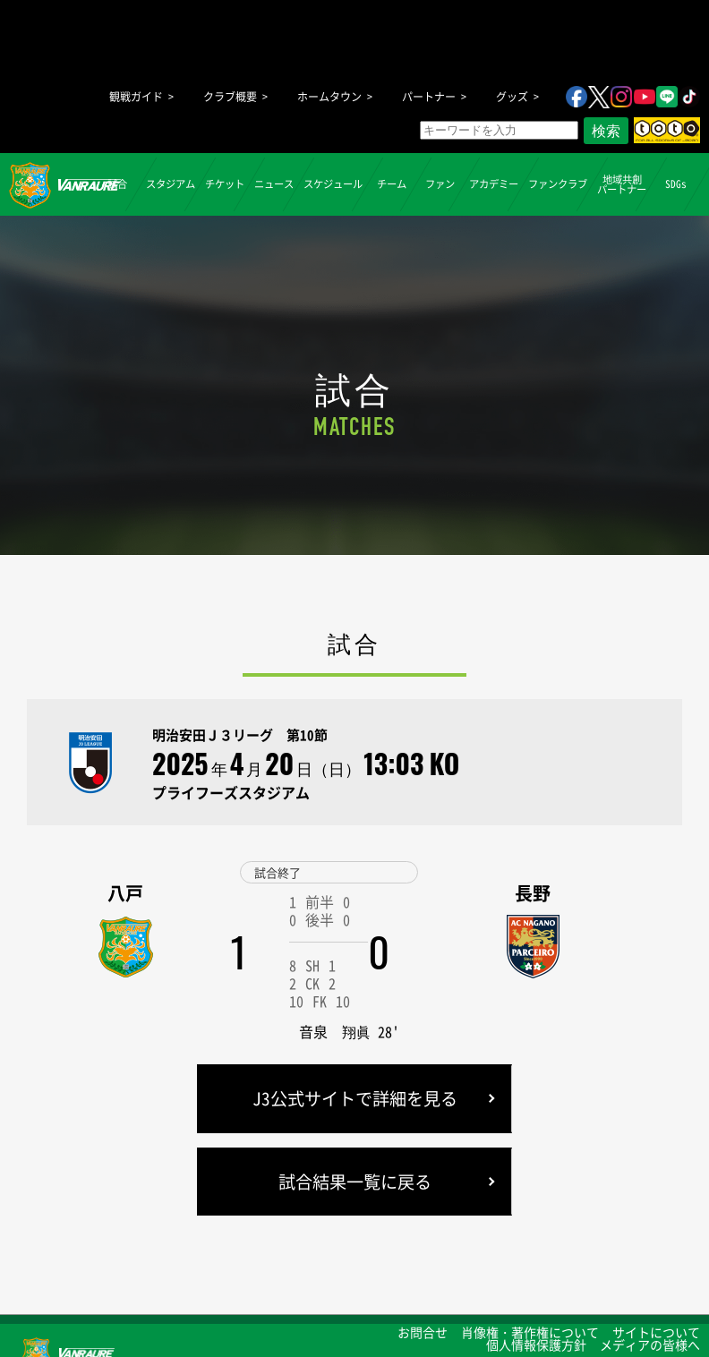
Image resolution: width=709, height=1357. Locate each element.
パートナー (429, 96)
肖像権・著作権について (530, 1332)
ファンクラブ (557, 184)
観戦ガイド (136, 96)
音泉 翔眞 (335, 1031)
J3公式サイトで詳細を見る (354, 1098)
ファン (440, 184)
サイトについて (656, 1332)
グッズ (512, 96)
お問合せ (422, 1332)
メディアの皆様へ (650, 1344)
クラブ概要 (230, 96)
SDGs (675, 184)
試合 (116, 184)
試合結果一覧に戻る (354, 1181)
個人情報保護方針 (536, 1344)
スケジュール (333, 184)
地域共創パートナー (621, 183)
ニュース (274, 184)
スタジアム (170, 184)
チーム (391, 184)
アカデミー (493, 184)
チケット (224, 184)
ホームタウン (329, 96)
